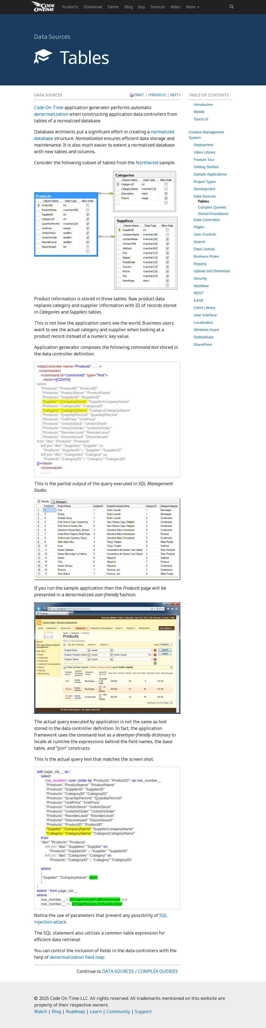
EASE (199, 300)
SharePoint (203, 344)
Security (200, 278)
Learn (96, 1011)
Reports (200, 264)
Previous (158, 95)
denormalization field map (77, 957)
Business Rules (206, 256)
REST (199, 293)
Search (199, 242)
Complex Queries (212, 207)
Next (174, 95)
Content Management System (206, 135)
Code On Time (48, 107)
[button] (231, 7)
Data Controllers (207, 220)
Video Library (204, 152)
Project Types (205, 182)
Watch (40, 1011)
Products (70, 6)
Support (143, 1011)
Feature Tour (204, 160)
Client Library (204, 308)
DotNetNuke (204, 337)
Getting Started (206, 167)
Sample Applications (210, 174)
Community (118, 1011)
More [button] (192, 6)
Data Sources (205, 196)
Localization (203, 322)
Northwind (147, 163)
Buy (141, 6)
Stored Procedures (213, 214)
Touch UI (201, 119)
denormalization (51, 114)
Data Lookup (204, 249)
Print (139, 95)
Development (204, 189)
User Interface (205, 315)
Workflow (201, 286)
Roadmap (75, 1011)
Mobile (199, 112)
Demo (113, 6)
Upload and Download (212, 271)
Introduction (203, 104)
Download (93, 6)
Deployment (203, 145)
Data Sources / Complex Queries (140, 971)
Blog (128, 6)
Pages (199, 227)
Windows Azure (206, 330)
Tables (203, 201)
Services (157, 6)
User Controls (205, 234)
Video (175, 6)
